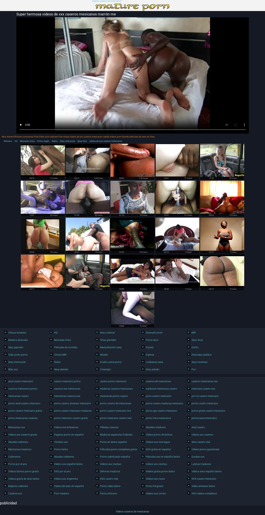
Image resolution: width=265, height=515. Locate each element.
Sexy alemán (61, 369)
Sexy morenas (199, 362)
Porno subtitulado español (115, 456)
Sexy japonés (15, 347)
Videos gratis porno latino (160, 471)
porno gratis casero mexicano (208, 410)
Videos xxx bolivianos (66, 427)
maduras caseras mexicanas (116, 388)
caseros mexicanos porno (22, 388)
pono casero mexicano (158, 396)
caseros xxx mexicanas (67, 388)
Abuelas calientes (18, 442)
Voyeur (150, 347)
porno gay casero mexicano (161, 410)
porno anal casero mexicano (24, 403)
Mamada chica (27, 141)
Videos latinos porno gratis (23, 471)
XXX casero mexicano (203, 478)
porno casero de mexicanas (115, 403)
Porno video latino (110, 486)
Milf (193, 332)
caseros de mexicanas (158, 381)
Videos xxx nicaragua (158, 442)
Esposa (150, 354)
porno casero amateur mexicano (72, 403)
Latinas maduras (201, 464)
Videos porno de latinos (159, 434)
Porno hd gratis (154, 486)
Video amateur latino (203, 486)
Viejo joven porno (18, 354)
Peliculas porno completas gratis (118, 449)
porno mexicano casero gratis (71, 418)
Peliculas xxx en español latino (163, 456)
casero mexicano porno (67, 381)
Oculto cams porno (111, 362)
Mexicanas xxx (16, 427)
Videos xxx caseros (202, 434)
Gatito (195, 347)
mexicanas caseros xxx (67, 396)
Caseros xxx (15, 493)
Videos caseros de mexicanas (106, 1)
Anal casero (198, 427)
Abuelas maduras (156, 427)
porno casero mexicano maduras (72, 410)
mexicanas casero (18, 396)
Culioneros (14, 456)
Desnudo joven (154, 332)
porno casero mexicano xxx (115, 410)
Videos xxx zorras (156, 493)
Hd (16, 141)
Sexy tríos (82, 141)
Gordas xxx (197, 456)
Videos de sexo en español (69, 486)
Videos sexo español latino (206, 471)
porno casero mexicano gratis (25, 410)
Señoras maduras (110, 471)
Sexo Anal (197, 340)
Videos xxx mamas (110, 464)
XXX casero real (109, 478)
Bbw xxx (13, 369)
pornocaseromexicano (204, 418)
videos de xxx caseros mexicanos (105, 141)
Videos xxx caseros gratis (22, 434)
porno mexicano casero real (115, 418)
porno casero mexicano (204, 403)
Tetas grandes (108, 340)
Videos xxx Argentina (66, 478)
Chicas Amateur (17, 332)
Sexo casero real (200, 442)
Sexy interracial (67, 141)
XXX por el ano (62, 471)
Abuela (104, 354)
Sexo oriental (107, 332)
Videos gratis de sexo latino (23, 478)
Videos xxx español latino (68, 464)
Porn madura (61, 493)
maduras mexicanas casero (161, 388)
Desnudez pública (201, 354)
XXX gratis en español (158, 449)
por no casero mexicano (205, 396)
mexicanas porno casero (114, 396)
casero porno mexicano (113, 381)
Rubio (55, 141)
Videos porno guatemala (205, 449)
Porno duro (152, 340)
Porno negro (43, 141)
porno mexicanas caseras (22, 418)
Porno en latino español (113, 442)
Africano (8, 141)
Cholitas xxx (61, 442)
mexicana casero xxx (203, 388)
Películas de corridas (65, 347)
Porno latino (61, 449)
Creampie (105, 369)
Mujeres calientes (18, 486)
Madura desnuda (18, 340)
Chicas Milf (60, 354)
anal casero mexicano (20, 381)
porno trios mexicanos (158, 418)
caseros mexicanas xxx (204, 381)
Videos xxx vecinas (156, 464)
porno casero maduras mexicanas (163, 403)
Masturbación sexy (111, 347)
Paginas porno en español (69, 434)
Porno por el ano (17, 464)
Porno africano (108, 493)
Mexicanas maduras (19, 449)
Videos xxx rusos (155, 478)
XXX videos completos (204, 493)
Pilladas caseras (109, 427)
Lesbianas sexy (154, 362)
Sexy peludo (152, 369)
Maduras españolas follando (116, 434)
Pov (193, 369)
